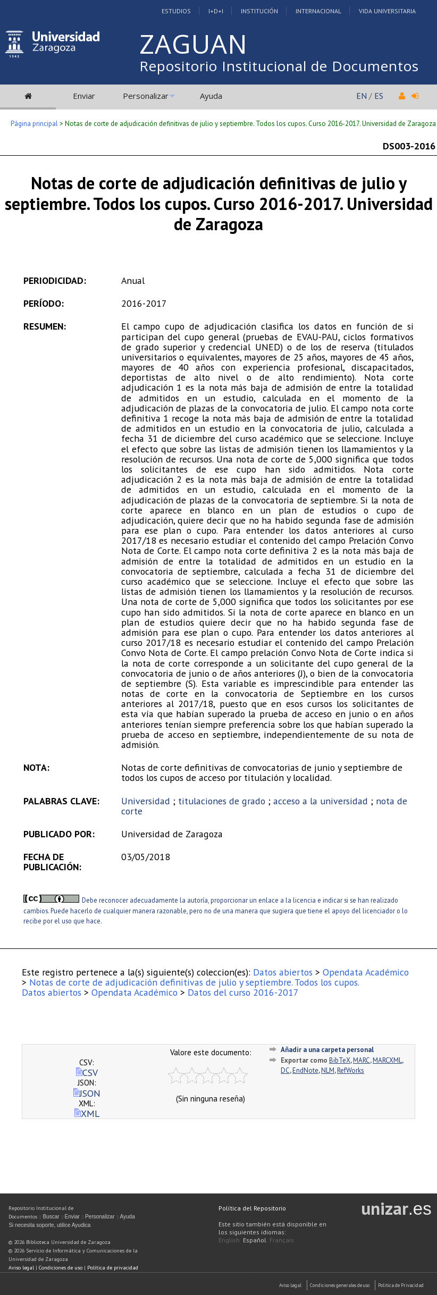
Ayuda (211, 95)
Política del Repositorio (252, 1208)
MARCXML (387, 1060)
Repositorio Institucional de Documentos (279, 65)
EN (361, 95)
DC (285, 1070)
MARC (361, 1060)
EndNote (305, 1070)
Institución (259, 11)
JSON (86, 1093)
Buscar (51, 1217)
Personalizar (146, 95)
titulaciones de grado (221, 801)
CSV (87, 1072)
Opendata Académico (366, 972)
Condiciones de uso (60, 1267)
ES (378, 95)
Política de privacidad (112, 1267)
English (229, 1240)
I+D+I (215, 11)
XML (86, 1113)
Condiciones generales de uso (339, 1285)
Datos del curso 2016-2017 (243, 992)
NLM (327, 1070)
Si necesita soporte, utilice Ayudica (49, 1225)
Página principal (34, 123)
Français (282, 1240)
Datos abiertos (283, 972)
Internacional (318, 11)
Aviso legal (21, 1267)
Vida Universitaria (387, 11)
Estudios (176, 11)
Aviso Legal (290, 1285)
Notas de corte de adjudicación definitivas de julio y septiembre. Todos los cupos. (194, 982)
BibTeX (339, 1060)
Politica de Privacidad (401, 1285)
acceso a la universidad (320, 801)
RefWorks (350, 1070)
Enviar (84, 95)
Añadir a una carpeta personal (327, 1049)
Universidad (145, 801)
